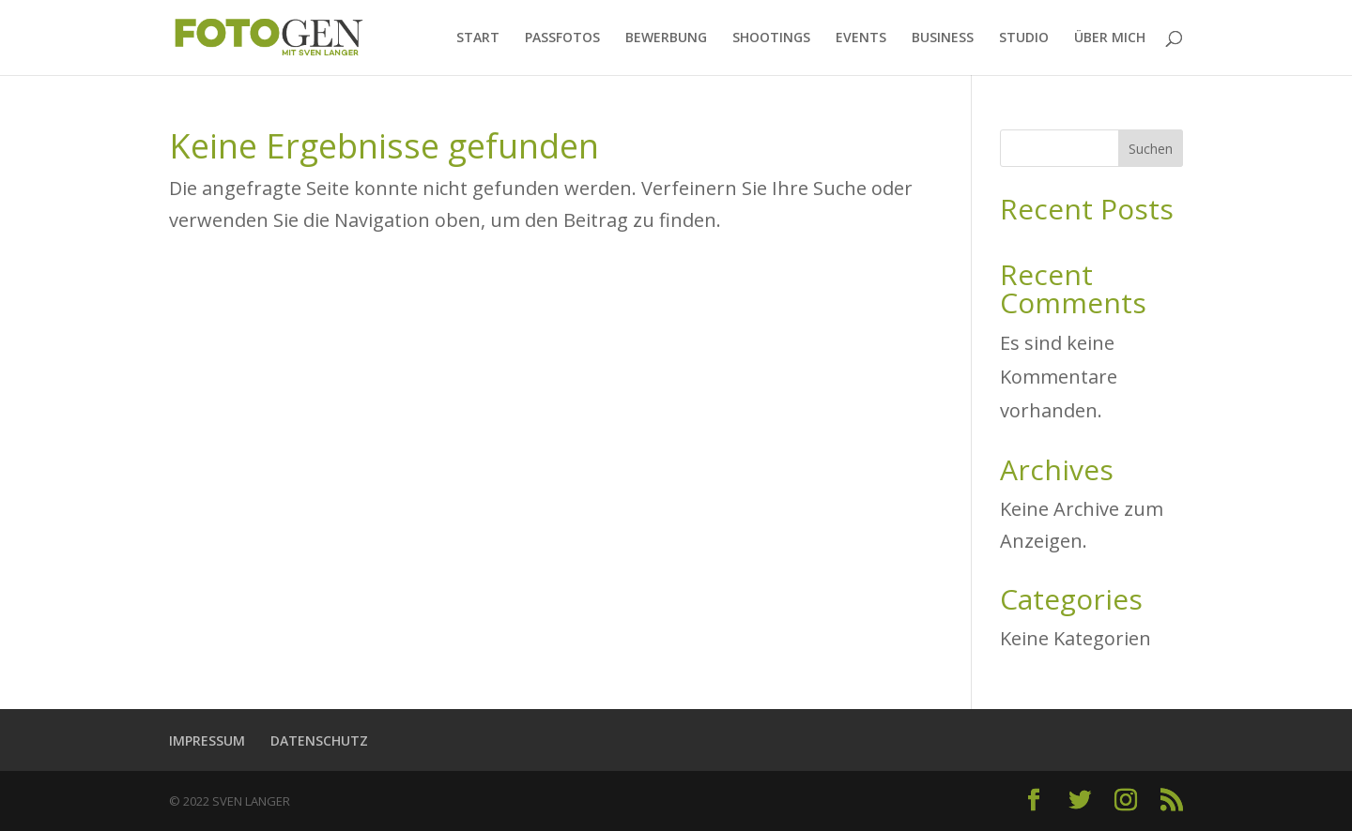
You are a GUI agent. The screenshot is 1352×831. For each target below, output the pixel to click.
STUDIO (1024, 38)
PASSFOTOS (562, 38)
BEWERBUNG (666, 38)
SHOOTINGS (771, 38)
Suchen (1151, 149)
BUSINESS (943, 38)
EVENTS (861, 38)
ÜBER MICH (1109, 38)
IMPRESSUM (207, 740)
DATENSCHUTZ (319, 740)
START (477, 38)
